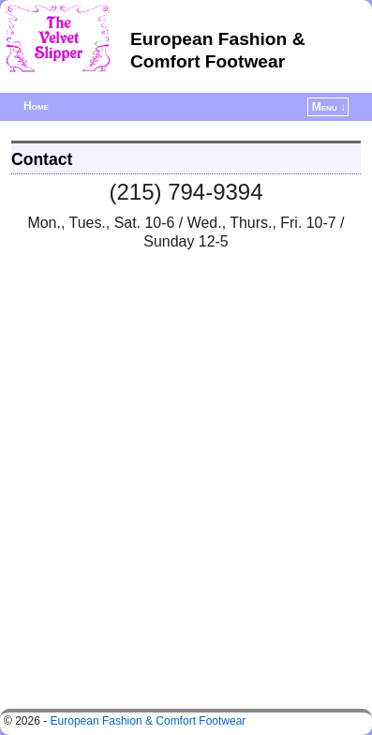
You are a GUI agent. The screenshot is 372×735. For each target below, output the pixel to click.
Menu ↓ (329, 106)
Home (36, 105)
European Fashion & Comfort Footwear (148, 721)
